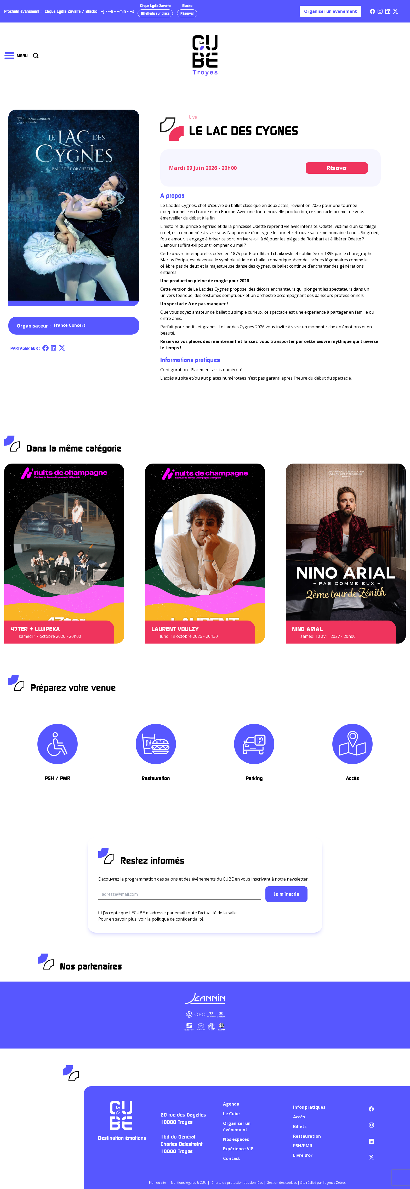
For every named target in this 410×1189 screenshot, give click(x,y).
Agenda (231, 1104)
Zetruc (341, 1182)
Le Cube (231, 1114)
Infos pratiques (309, 1107)
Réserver (187, 13)
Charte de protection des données (237, 1182)
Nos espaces (236, 1139)
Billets (299, 1126)
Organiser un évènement (330, 11)
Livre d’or (302, 1155)
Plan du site (157, 1182)
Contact (231, 1158)
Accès (299, 1117)
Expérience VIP (238, 1149)
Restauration (307, 1136)
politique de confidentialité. (178, 919)
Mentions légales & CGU (189, 1182)
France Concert (70, 325)
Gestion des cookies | (283, 1182)
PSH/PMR (302, 1145)
